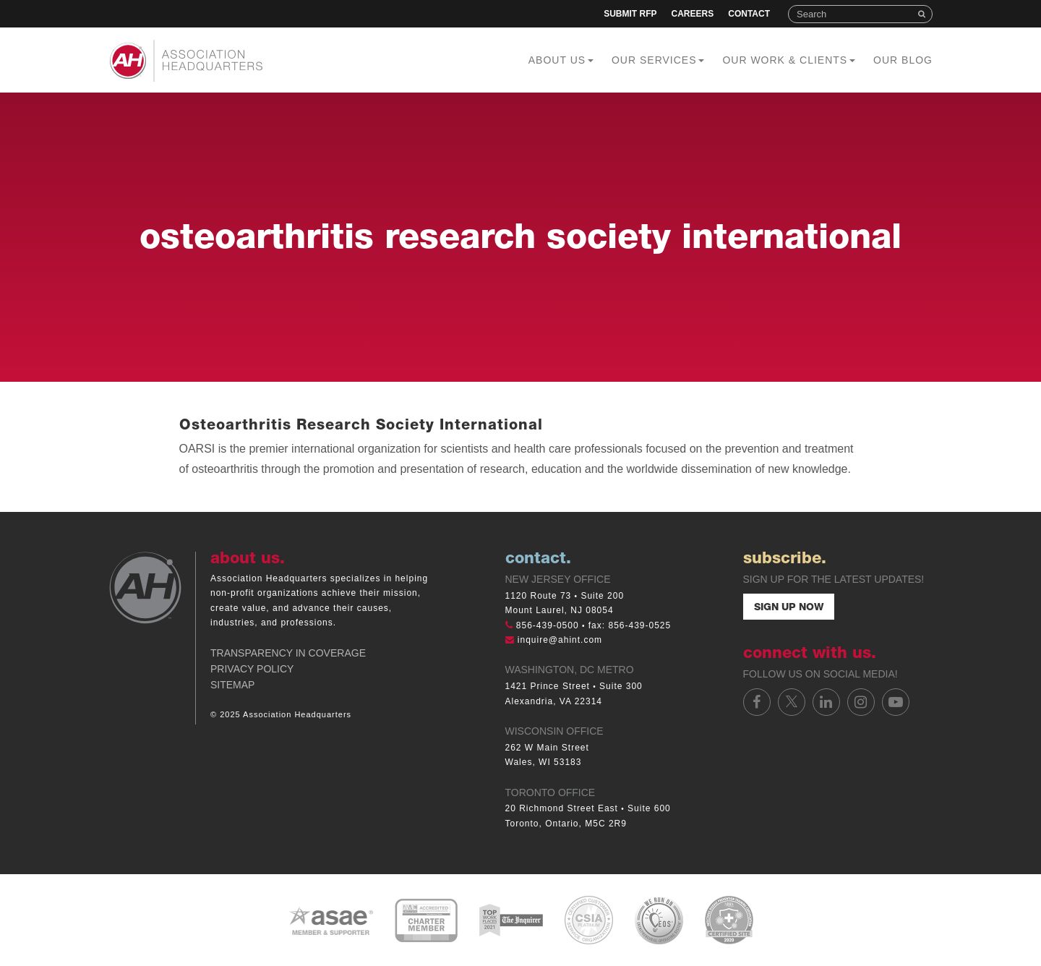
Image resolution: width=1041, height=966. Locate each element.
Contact (749, 14)
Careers (693, 14)
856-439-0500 (547, 625)
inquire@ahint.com (560, 640)
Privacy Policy (252, 669)
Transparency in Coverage (288, 653)
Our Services (658, 60)
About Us (561, 60)
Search (923, 14)
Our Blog (903, 60)
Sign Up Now (788, 608)
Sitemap (232, 685)
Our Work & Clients (788, 60)
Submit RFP (630, 14)
